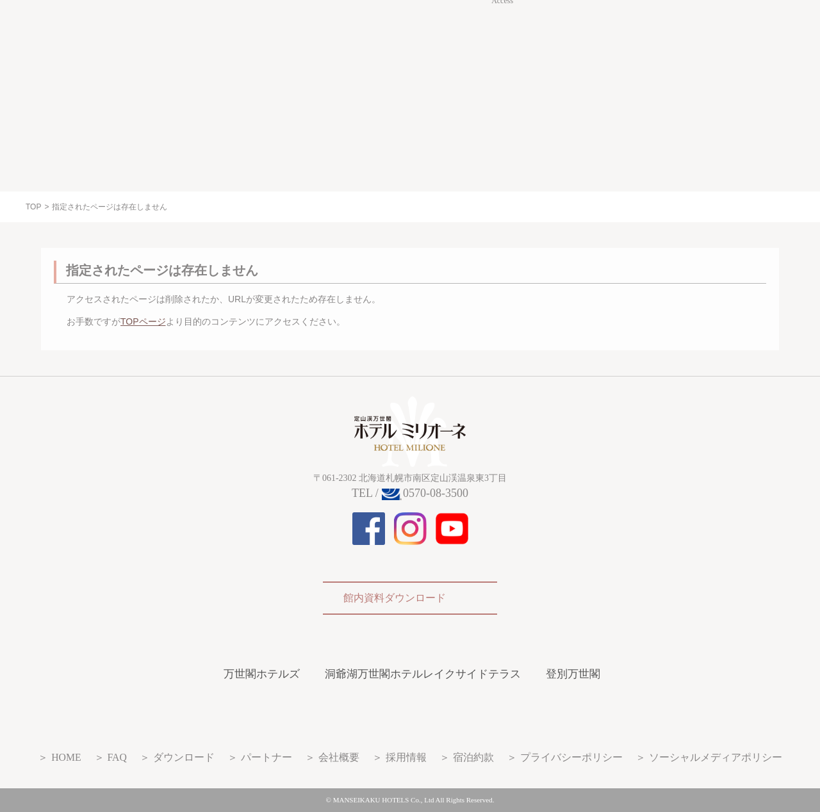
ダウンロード (184, 757)
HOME (66, 757)
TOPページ (143, 321)
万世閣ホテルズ (262, 674)
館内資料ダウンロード (394, 597)
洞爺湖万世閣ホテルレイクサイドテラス (423, 674)
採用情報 (406, 757)
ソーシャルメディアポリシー (715, 757)
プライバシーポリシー (571, 757)
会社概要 (338, 757)
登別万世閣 (573, 674)
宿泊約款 (473, 757)
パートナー (266, 757)
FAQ (117, 757)
